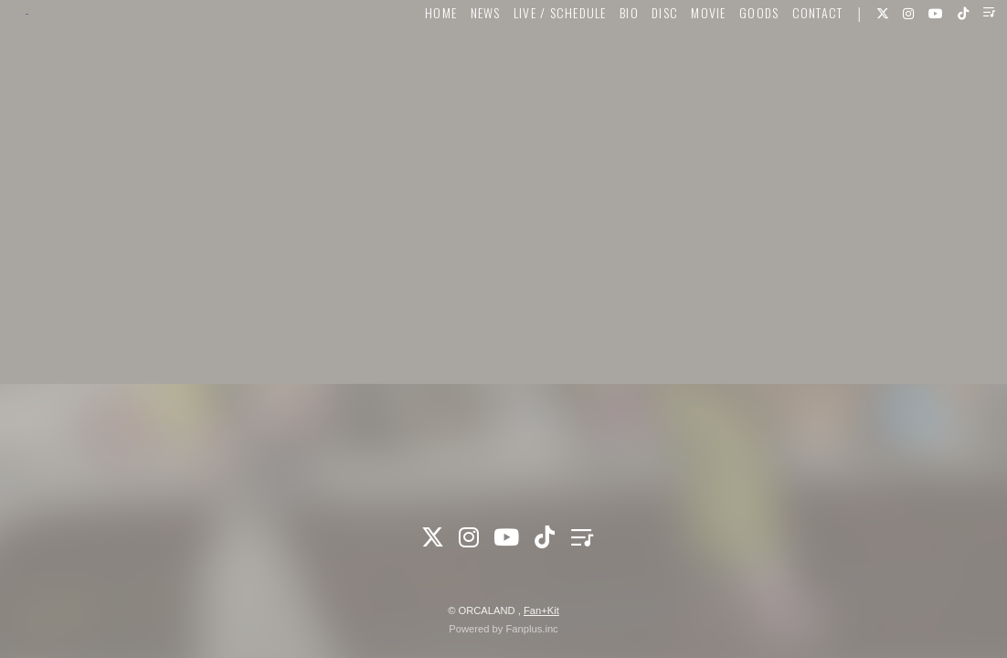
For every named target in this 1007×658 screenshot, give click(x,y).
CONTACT (788, 70)
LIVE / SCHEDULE (531, 70)
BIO (600, 70)
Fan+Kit (541, 610)
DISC (635, 70)
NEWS (456, 70)
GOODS (729, 70)
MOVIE (679, 70)
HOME (412, 70)
